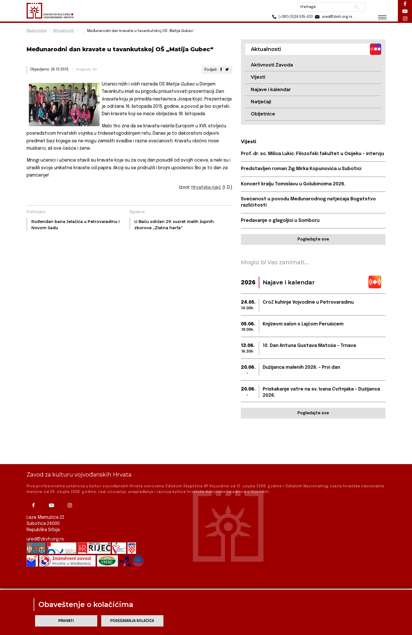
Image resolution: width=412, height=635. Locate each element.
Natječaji (261, 101)
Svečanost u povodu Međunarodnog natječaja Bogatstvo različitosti (308, 202)
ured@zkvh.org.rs (45, 524)
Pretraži (356, 7)
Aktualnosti (63, 31)
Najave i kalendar (271, 89)
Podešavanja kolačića (132, 621)
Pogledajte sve (313, 239)
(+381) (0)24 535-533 (291, 17)
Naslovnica (37, 31)
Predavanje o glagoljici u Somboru (280, 220)
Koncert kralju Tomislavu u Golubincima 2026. (293, 184)
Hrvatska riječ (206, 187)
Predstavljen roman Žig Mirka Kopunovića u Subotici (301, 168)
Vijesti (258, 77)
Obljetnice (263, 114)
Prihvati (66, 621)
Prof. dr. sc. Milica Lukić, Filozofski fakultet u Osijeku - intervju (312, 153)
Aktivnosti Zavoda (272, 65)
